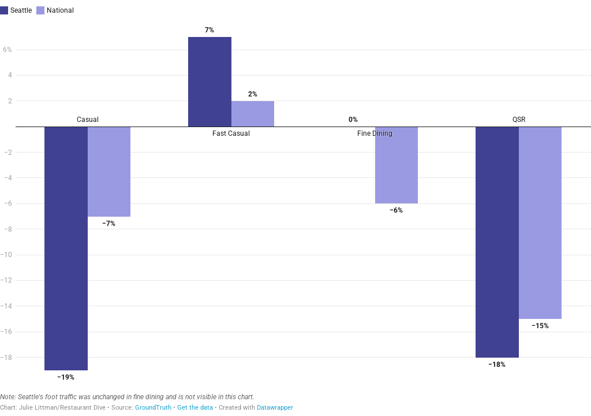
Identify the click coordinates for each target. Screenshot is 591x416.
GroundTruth (153, 407)
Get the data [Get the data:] (195, 407)
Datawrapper (275, 407)
